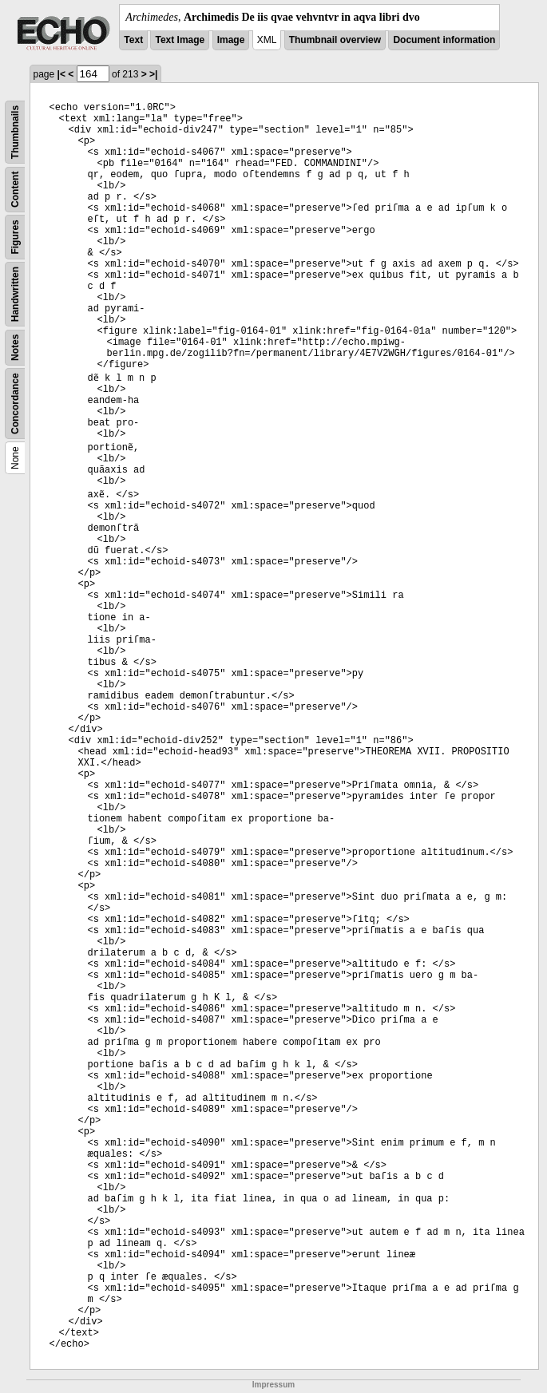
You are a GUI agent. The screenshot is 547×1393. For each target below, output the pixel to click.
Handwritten (15, 294)
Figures (15, 237)
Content (15, 190)
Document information (444, 40)
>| (153, 74)
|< (61, 74)
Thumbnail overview (335, 40)
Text (133, 40)
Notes (15, 347)
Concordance (15, 403)
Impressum (273, 1384)
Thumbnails (15, 132)
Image (231, 40)
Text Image (179, 40)
